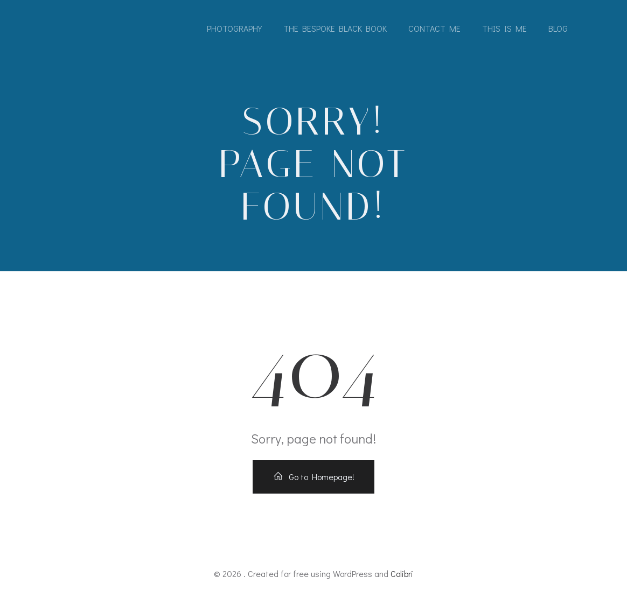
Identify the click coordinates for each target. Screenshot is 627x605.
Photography (234, 28)
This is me (504, 28)
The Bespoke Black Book (335, 28)
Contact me (434, 28)
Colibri (402, 573)
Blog (558, 28)
